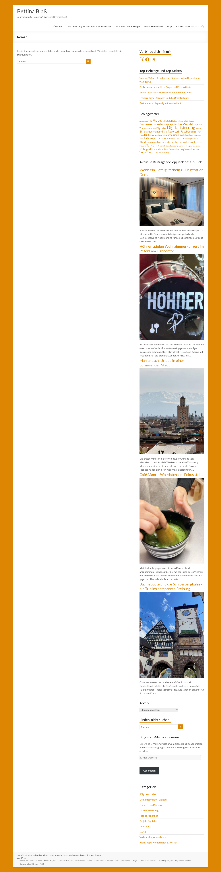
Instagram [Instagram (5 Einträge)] (153, 135)
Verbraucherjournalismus (153, 837)
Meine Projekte (50, 861)
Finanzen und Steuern (151, 804)
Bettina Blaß (32, 11)
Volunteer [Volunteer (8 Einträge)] (163, 149)
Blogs (169, 26)
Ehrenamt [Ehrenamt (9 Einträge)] (145, 131)
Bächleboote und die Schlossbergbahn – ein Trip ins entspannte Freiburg (171, 586)
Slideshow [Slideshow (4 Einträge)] (160, 142)
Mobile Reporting (149, 815)
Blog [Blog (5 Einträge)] (186, 120)
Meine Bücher (36, 861)
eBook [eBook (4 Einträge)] (198, 128)
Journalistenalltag (149, 810)
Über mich (58, 26)
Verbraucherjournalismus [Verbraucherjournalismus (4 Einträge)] (189, 146)
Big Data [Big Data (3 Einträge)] (167, 121)
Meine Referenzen (153, 26)
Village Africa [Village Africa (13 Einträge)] (148, 149)
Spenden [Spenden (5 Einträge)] (193, 142)
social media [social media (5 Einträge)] (171, 142)
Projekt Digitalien (149, 821)
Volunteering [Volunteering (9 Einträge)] (176, 149)
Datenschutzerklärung (28, 864)
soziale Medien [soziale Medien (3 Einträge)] (182, 142)
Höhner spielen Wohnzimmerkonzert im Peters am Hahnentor (172, 248)
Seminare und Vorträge (127, 26)
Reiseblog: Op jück (165, 861)
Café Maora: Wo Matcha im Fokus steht (171, 474)
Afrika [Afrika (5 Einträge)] (149, 120)
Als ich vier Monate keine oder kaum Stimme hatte (166, 92)
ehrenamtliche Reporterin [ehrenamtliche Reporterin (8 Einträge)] (165, 131)
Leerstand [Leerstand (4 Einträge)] (198, 135)
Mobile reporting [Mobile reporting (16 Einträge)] (151, 138)
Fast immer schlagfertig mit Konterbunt (160, 103)
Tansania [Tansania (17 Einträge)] (152, 145)
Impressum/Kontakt (187, 26)
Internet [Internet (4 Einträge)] (161, 135)
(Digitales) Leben (148, 794)
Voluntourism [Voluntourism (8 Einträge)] (192, 149)
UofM (143, 831)
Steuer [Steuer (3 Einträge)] (200, 142)
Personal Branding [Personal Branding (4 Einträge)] (183, 139)
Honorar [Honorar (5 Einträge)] (196, 131)
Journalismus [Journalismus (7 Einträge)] (172, 134)
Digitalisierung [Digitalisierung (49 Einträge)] (181, 127)
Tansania (144, 826)
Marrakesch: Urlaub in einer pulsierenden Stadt (162, 362)
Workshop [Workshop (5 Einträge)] (164, 152)
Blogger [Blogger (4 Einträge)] (191, 121)
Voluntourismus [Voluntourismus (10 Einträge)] (149, 152)
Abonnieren (149, 770)
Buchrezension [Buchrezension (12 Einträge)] (149, 124)
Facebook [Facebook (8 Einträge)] (186, 131)
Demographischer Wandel (153, 799)
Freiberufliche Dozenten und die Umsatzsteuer (164, 97)
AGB (42, 864)
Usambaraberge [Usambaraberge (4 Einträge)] (172, 146)
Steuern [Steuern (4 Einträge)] (143, 146)
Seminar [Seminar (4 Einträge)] (152, 142)
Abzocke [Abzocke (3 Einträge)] (143, 121)
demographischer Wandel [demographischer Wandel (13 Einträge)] (176, 124)
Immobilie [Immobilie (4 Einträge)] (144, 135)
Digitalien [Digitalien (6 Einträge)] (161, 128)
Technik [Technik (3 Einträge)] (162, 146)
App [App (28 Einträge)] (156, 120)
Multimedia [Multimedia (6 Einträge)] (169, 138)
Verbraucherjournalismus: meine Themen (90, 26)
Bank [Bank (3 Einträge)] (162, 121)
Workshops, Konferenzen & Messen (158, 842)
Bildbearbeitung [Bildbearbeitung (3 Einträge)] (177, 121)
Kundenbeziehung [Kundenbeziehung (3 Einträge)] (186, 135)
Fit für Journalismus (147, 861)
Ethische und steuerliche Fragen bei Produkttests (165, 87)
